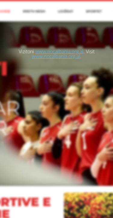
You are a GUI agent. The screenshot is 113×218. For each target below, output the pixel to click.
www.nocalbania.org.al (59, 51)
